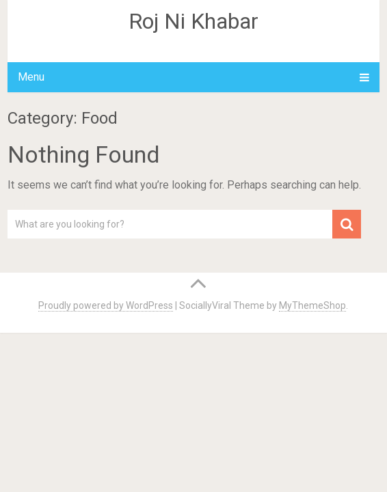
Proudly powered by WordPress (105, 305)
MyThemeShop (312, 305)
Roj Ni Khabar (193, 21)
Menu (31, 76)
